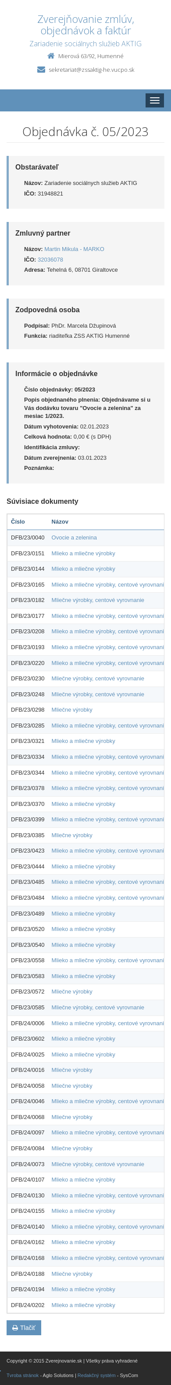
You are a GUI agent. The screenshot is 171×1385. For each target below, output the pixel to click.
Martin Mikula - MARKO (74, 249)
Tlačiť (24, 1327)
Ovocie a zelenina (74, 537)
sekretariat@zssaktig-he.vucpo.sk (91, 70)
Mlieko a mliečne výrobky (83, 553)
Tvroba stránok (23, 1375)
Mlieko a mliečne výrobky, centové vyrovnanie (109, 584)
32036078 (50, 259)
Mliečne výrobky (72, 709)
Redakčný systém (97, 1375)
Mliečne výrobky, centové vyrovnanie (98, 600)
